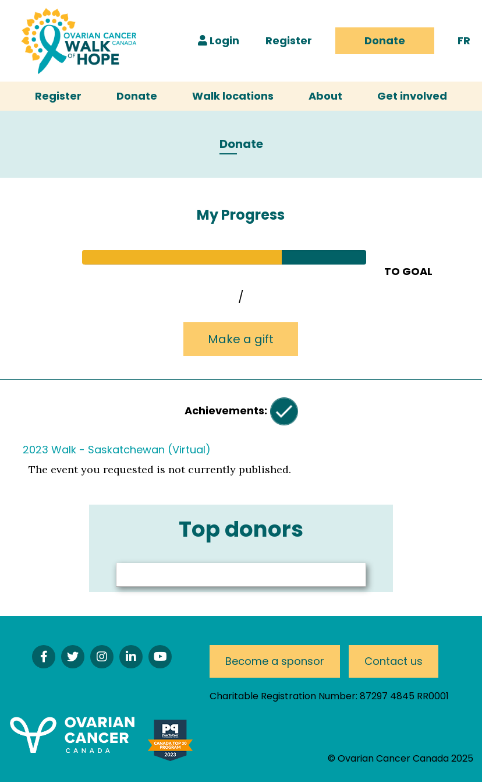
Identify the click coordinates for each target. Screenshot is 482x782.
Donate (384, 40)
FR (464, 40)
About (325, 96)
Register (288, 40)
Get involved (412, 96)
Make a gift (241, 339)
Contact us (393, 661)
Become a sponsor (274, 661)
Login (218, 40)
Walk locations (233, 96)
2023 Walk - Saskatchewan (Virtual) (117, 449)
